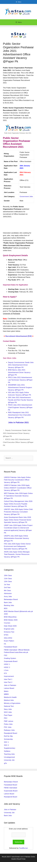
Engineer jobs (9, 629)
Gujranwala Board (10, 661)
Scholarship (8, 739)
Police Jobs (8, 724)
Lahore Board (9, 688)
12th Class (8, 581)
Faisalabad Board (10, 647)
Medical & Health (10, 697)
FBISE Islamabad (10, 788)
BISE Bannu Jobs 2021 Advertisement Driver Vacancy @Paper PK (19, 372)
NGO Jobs (8, 712)
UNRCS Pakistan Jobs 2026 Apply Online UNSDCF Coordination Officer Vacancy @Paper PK (18, 487)
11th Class (8, 578)
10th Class (8, 575)
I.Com (6, 670)
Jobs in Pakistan (10, 685)
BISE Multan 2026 (10, 620)
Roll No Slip (8, 736)
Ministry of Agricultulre (12, 703)
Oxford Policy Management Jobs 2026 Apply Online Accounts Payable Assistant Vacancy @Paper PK (18, 503)
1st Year (7, 584)
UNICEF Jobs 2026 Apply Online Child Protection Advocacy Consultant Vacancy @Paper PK (18, 511)
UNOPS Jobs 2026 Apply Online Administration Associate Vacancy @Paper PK (16, 538)
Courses (7, 623)
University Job (9, 760)
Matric (6, 691)
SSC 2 (6, 745)
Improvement (9, 676)
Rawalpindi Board (10, 733)
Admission (8, 593)
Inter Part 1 (8, 679)
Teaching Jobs (9, 754)
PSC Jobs (7, 727)
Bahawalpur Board (11, 599)
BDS (5, 608)
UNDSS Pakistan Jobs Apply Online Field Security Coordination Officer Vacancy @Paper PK (17, 479)
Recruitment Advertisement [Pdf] (18, 336)
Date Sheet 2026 (10, 626)
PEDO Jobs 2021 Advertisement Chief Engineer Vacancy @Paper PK (20, 407)
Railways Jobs (9, 730)
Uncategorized (9, 757)
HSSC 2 (7, 667)
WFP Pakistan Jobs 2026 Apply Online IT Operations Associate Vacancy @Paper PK (18, 495)
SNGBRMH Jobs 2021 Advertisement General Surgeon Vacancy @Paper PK (20, 387)
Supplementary (9, 748)
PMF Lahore (8, 721)
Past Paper (8, 715)
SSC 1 (6, 742)
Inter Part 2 (8, 682)
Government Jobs (26, 196)
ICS (5, 673)
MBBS (6, 694)
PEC (5, 718)
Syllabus (7, 751)
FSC (5, 655)
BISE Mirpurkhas (10, 617)
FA (5, 644)
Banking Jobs (9, 605)
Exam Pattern (9, 641)
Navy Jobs (8, 709)
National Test (9, 706)
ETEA (6, 635)
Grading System (10, 658)
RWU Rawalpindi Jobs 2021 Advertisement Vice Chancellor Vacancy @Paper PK (19, 415)
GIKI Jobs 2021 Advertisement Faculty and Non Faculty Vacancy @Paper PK (20, 400)
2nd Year (7, 587)
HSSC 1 (7, 664)
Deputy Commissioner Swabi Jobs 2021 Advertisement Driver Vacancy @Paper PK (21, 365)
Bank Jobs (8, 602)
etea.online (8, 638)
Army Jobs (8, 596)
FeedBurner (23, 848)
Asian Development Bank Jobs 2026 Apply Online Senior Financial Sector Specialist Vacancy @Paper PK (17, 519)
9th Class (7, 590)
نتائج (5, 763)
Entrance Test (9, 632)
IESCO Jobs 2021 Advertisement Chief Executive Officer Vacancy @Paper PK (18, 442)
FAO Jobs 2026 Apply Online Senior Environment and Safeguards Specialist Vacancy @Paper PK (17, 546)
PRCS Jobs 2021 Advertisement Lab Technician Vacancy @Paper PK (20, 380)
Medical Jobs (9, 700)
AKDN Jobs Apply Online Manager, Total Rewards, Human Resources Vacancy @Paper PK (17, 554)
